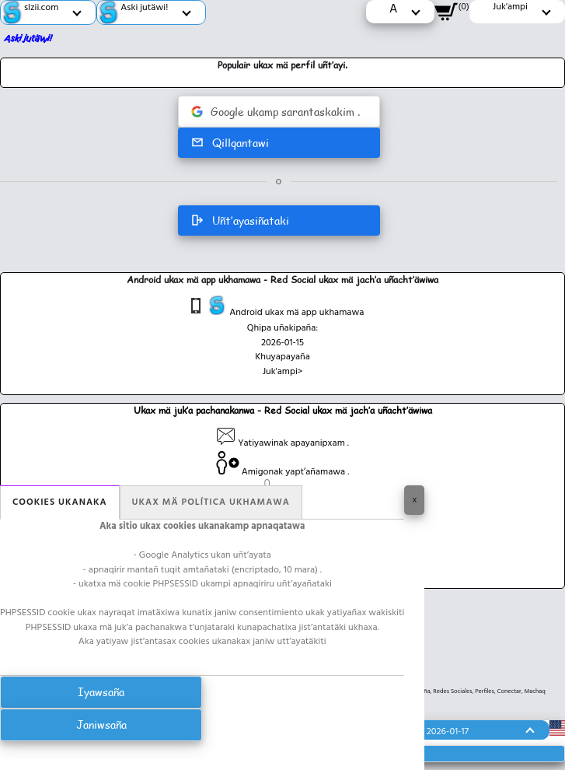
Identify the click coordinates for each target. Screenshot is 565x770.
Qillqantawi (229, 142)
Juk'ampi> (283, 372)
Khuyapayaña (282, 357)
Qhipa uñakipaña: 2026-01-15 (283, 335)
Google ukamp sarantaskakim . (275, 111)
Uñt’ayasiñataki (239, 220)
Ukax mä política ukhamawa (211, 502)
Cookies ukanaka (59, 502)
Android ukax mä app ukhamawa (275, 308)
